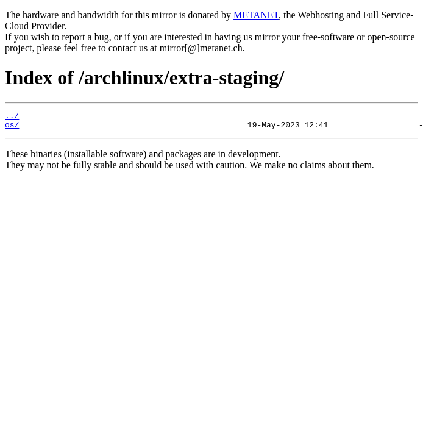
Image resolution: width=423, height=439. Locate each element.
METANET (256, 15)
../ (12, 117)
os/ (12, 128)
